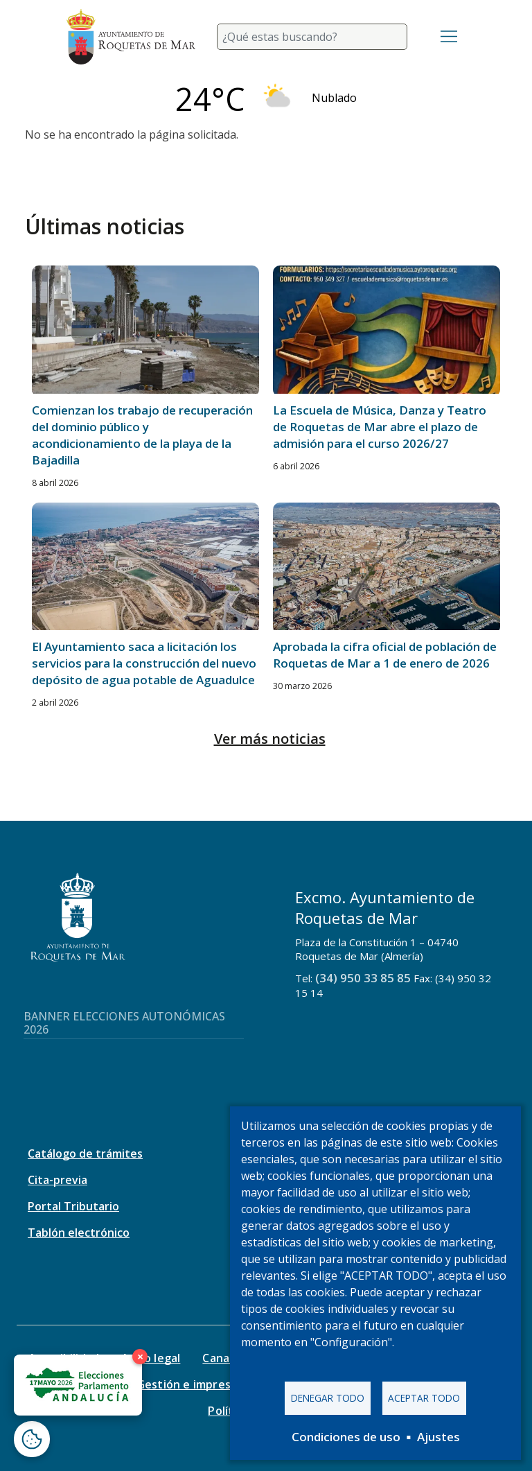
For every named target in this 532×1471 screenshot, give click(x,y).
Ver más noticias (270, 738)
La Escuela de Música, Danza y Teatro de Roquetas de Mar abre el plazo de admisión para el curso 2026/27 (379, 426)
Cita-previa (57, 1179)
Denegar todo (327, 1397)
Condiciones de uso (346, 1437)
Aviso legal (150, 1358)
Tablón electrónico (79, 1232)
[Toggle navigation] (449, 37)
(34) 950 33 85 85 (363, 978)
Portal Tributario (73, 1206)
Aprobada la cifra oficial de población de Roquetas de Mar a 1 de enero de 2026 (385, 654)
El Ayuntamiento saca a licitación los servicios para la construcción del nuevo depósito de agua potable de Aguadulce (144, 663)
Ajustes (438, 1437)
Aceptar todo (424, 1397)
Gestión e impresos (190, 1384)
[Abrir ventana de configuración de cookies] (32, 1439)
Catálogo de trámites (85, 1153)
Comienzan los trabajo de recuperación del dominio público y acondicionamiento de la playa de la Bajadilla (142, 435)
